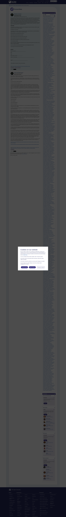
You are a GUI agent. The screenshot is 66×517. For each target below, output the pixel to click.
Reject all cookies (32, 267)
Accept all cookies (24, 267)
